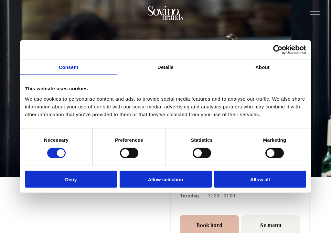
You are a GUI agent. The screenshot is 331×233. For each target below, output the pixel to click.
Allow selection (165, 179)
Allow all (260, 179)
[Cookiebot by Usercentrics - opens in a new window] (278, 50)
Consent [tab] (69, 67)
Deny (71, 179)
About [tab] (262, 67)
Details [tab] (165, 67)
